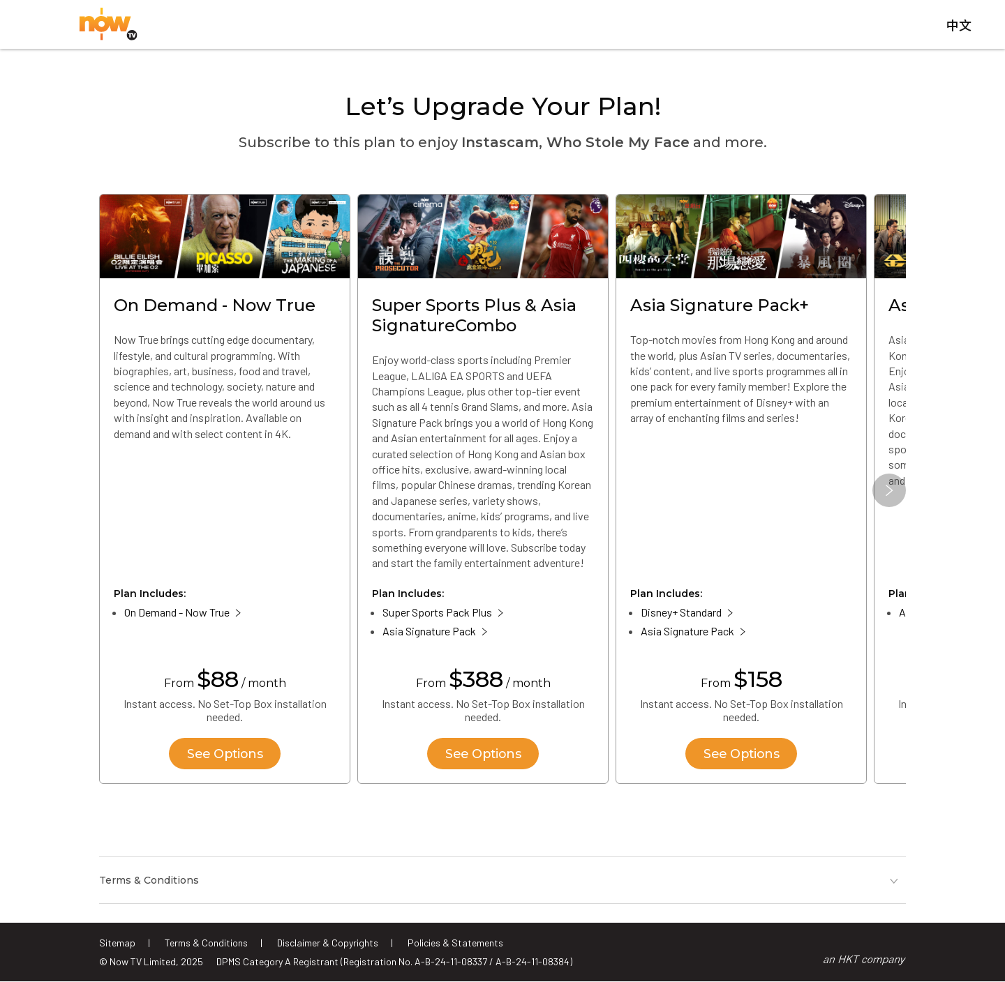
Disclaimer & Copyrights (327, 943)
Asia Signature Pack (429, 633)
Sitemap (117, 943)
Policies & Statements (455, 943)
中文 (959, 27)
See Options (225, 755)
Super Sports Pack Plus (437, 614)
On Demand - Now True (177, 614)
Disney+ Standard (681, 614)
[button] (889, 492)
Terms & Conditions (206, 943)
